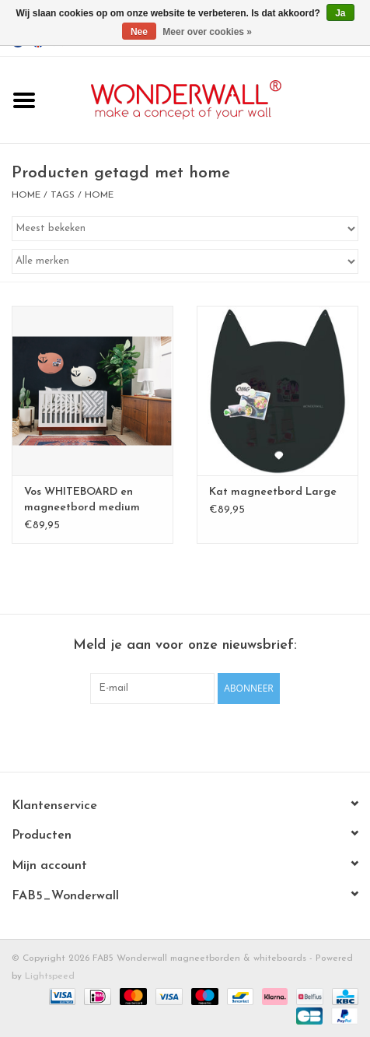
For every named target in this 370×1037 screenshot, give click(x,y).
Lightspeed (50, 976)
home (99, 195)
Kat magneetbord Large (273, 492)
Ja (340, 13)
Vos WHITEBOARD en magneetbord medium (82, 499)
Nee (139, 31)
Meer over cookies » (207, 31)
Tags (63, 195)
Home (26, 195)
